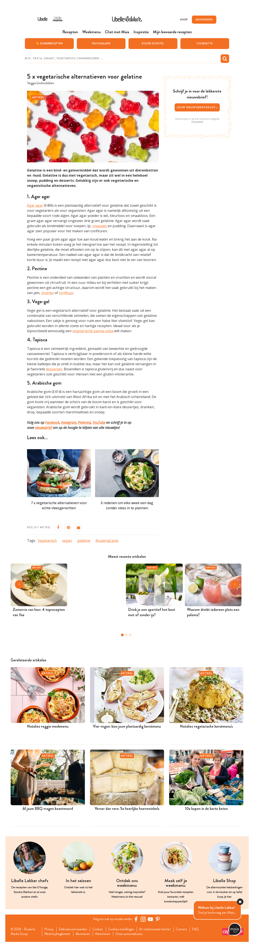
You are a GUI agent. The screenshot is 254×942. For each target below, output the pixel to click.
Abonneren (84, 934)
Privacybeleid (197, 121)
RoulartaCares (107, 540)
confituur (66, 292)
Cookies (99, 929)
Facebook (52, 422)
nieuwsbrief (43, 427)
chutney (47, 292)
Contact (185, 929)
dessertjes (54, 368)
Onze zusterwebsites (132, 934)
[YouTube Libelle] (151, 919)
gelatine (83, 540)
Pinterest (84, 422)
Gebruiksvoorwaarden (74, 929)
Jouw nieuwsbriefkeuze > (197, 107)
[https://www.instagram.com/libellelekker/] (143, 919)
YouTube (99, 422)
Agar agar (35, 205)
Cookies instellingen (123, 929)
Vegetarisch (47, 540)
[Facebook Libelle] (136, 919)
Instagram (68, 422)
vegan (67, 540)
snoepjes (99, 226)
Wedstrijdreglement (58, 934)
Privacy (49, 929)
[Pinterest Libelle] (158, 919)
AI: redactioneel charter (158, 929)
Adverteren (105, 934)
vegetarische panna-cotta (92, 330)
